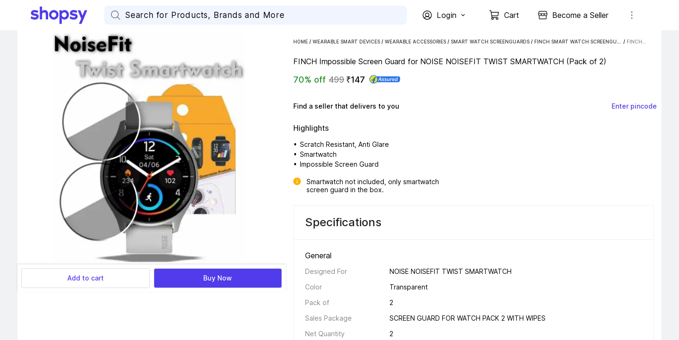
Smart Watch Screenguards (490, 41)
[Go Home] (67, 15)
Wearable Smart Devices (346, 41)
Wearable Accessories (415, 41)
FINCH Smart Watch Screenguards (582, 41)
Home (300, 41)
